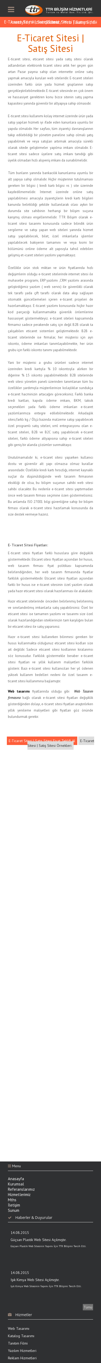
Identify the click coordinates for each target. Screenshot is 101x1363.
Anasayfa (18, 22)
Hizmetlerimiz (45, 22)
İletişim (14, 1205)
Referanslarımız (21, 1189)
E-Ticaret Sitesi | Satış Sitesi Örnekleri (60, 743)
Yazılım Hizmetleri (22, 1350)
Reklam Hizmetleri (22, 1358)
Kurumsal (16, 1184)
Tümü (88, 1307)
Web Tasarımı (18, 1328)
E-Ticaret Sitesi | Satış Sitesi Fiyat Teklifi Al (42, 740)
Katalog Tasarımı (21, 1335)
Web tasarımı (19, 691)
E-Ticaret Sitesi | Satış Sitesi (31, 22)
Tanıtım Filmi (18, 1343)
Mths (12, 1199)
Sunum (13, 1210)
